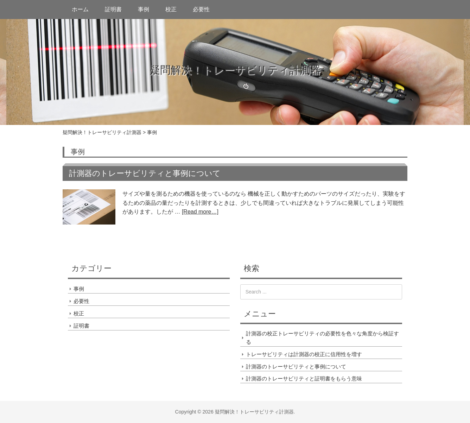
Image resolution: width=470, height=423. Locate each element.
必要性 (201, 9)
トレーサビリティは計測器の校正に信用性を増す (304, 354)
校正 (171, 9)
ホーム (80, 9)
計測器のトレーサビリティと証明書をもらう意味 (304, 378)
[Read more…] (200, 212)
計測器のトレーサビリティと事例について (145, 173)
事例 (143, 9)
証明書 (113, 9)
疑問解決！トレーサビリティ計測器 (235, 70)
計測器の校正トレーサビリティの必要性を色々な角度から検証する (322, 337)
